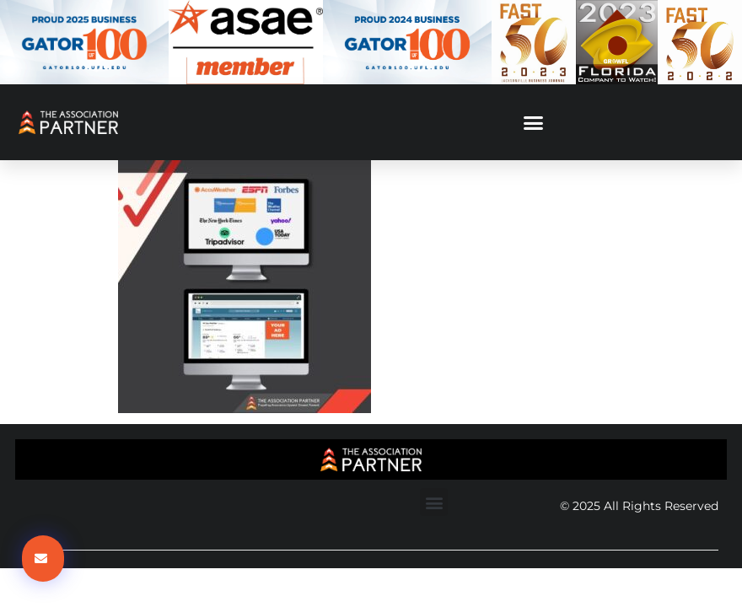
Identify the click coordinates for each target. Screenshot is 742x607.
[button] (534, 122)
